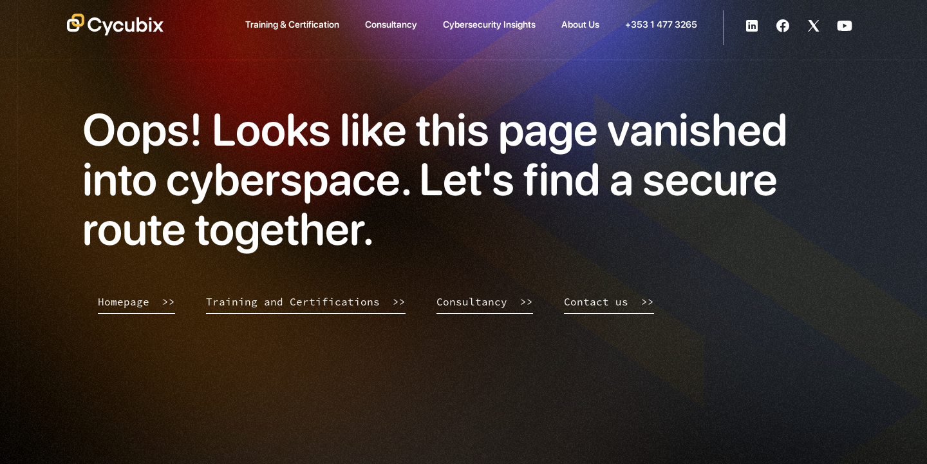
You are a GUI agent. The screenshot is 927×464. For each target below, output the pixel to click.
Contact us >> (609, 301)
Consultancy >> (484, 301)
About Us (580, 24)
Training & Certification (292, 24)
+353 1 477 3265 (661, 24)
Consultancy (391, 24)
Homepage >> (136, 301)
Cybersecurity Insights (489, 24)
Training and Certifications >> (306, 301)
